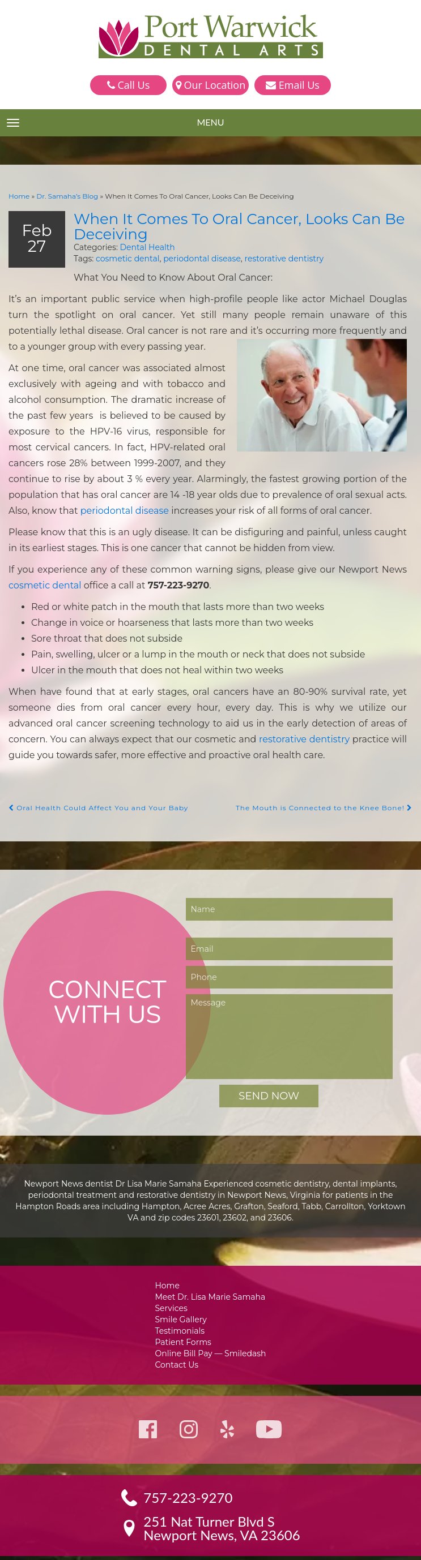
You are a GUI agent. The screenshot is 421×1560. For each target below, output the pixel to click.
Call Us (128, 84)
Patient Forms (184, 1315)
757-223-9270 (188, 1473)
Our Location (210, 84)
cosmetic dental (122, 257)
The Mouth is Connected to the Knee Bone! (329, 779)
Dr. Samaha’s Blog (63, 195)
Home (18, 195)
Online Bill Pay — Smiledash (210, 1327)
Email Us (293, 84)
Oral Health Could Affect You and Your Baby (93, 779)
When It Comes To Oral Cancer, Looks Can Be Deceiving (228, 225)
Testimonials (182, 1304)
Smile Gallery (183, 1292)
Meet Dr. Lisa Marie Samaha (210, 1268)
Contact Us (179, 1339)
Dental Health (137, 245)
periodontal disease (191, 257)
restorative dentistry (269, 257)
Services (174, 1280)
